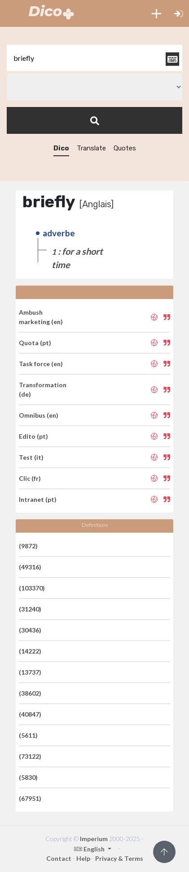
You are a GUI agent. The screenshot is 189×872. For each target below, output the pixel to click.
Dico (61, 148)
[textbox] (94, 58)
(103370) (32, 588)
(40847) (30, 714)
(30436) (30, 630)
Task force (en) (41, 364)
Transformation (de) (42, 389)
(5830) (28, 777)
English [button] (90, 849)
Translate (91, 148)
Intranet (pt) (38, 499)
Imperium (94, 838)
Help (83, 858)
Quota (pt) (35, 342)
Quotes (125, 148)
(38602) (30, 693)
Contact (58, 858)
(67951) (30, 798)
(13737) (30, 672)
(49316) (30, 567)
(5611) (28, 735)
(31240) (30, 609)
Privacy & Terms (119, 858)
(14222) (30, 651)
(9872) (28, 546)
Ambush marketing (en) (41, 316)
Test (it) (31, 457)
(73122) (30, 756)
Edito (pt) (33, 436)
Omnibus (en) (38, 415)
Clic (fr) (30, 478)
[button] (156, 13)
